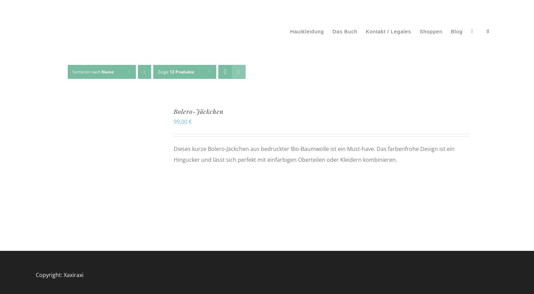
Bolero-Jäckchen (198, 111)
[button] (487, 31)
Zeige (176, 72)
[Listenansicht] (238, 72)
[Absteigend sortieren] (144, 72)
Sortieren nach (93, 72)
